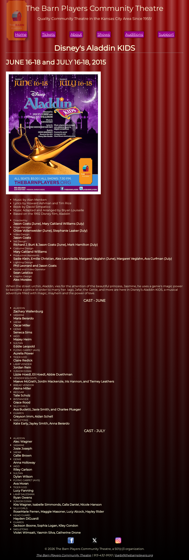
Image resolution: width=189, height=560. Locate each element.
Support (166, 34)
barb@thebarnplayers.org (134, 555)
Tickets (48, 34)
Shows (103, 34)
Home (21, 34)
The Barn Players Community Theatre (63, 555)
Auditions (134, 34)
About (76, 34)
